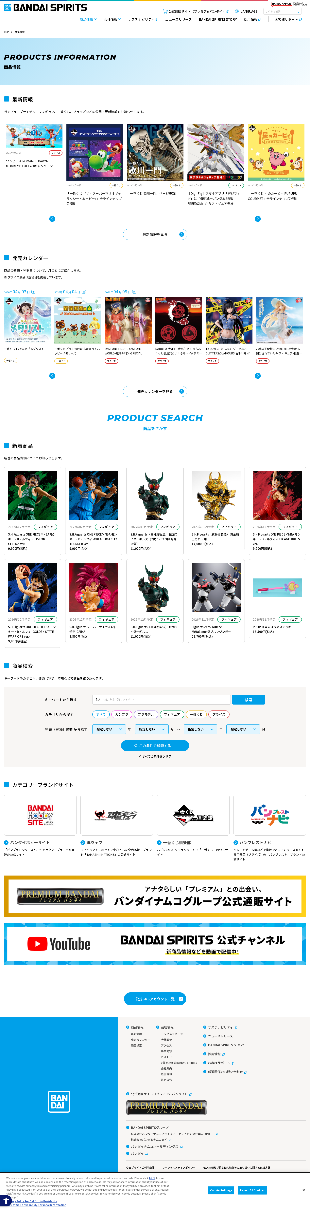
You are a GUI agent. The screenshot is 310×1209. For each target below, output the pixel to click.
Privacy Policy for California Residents (31, 1201)
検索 (248, 699)
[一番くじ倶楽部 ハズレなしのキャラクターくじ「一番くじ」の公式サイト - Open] (193, 826)
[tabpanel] (34, 149)
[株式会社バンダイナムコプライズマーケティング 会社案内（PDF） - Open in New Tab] (216, 1134)
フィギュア (236, 185)
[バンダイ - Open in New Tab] (137, 1153)
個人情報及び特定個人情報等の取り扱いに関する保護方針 (236, 1167)
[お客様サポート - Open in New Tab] (285, 19)
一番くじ (116, 185)
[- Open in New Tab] (34, 149)
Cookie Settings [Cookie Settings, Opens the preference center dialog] (221, 1190)
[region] (155, 1190)
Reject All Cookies (252, 1190)
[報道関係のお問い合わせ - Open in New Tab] (225, 1072)
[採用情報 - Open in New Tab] (252, 21)
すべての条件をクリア (156, 756)
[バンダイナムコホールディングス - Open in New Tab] (154, 1146)
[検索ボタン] (297, 11)
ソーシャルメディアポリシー (179, 1167)
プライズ (55, 152)
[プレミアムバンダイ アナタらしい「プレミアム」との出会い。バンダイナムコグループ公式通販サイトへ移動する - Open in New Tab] (155, 896)
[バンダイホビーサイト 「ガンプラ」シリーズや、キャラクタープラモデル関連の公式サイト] (40, 826)
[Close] (303, 1190)
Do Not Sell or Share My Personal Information (36, 1205)
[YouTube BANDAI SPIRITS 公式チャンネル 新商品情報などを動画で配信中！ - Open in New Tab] (155, 944)
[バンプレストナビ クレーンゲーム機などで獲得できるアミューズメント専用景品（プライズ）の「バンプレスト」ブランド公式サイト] (269, 828)
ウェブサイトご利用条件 (140, 1167)
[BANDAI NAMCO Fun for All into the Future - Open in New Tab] (289, 5)
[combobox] (282, 11)
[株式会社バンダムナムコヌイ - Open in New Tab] (216, 1140)
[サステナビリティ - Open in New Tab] (143, 21)
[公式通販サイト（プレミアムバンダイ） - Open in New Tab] (196, 11)
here (152, 1178)
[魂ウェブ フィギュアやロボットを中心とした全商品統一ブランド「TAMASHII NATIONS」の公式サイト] (116, 826)
